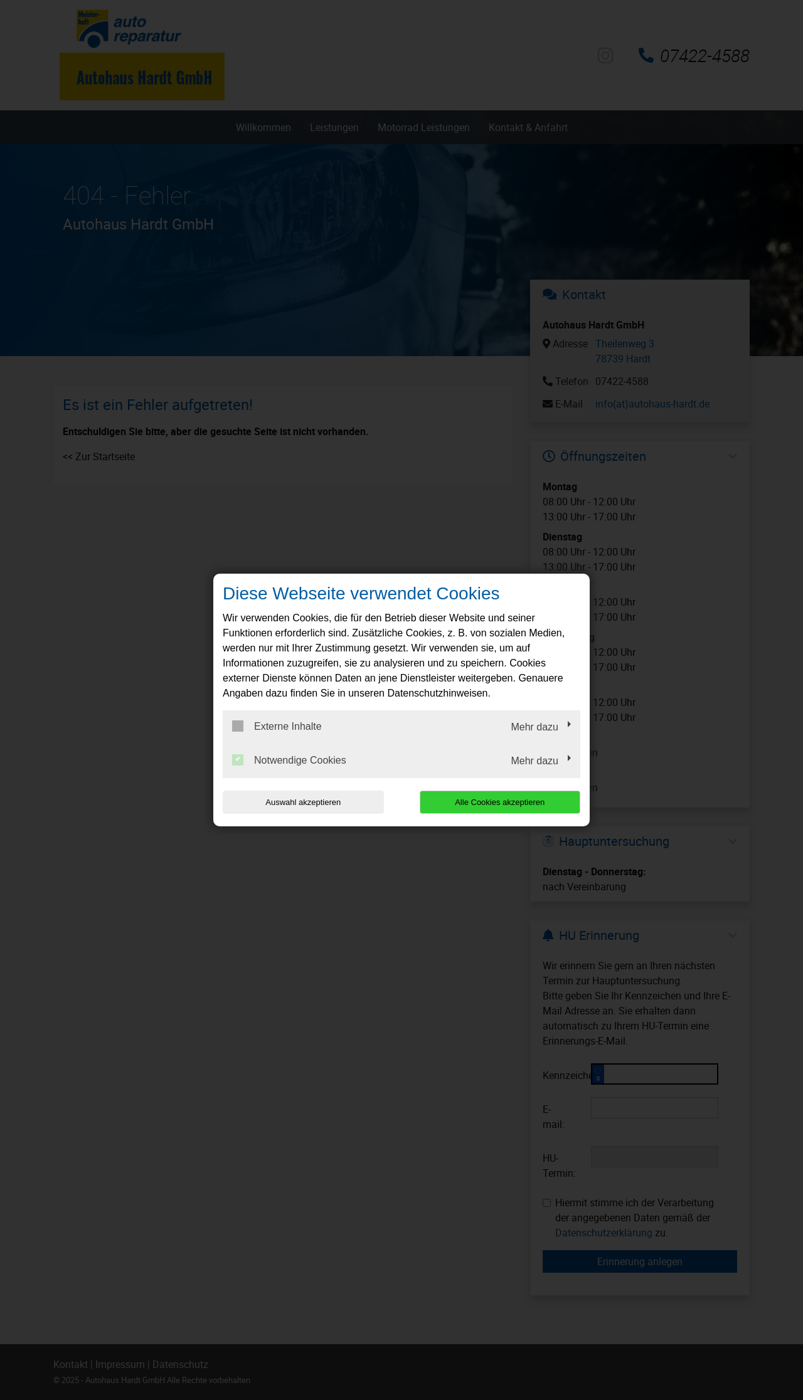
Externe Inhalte (277, 726)
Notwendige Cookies (289, 760)
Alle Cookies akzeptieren (500, 802)
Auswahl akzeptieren (303, 802)
